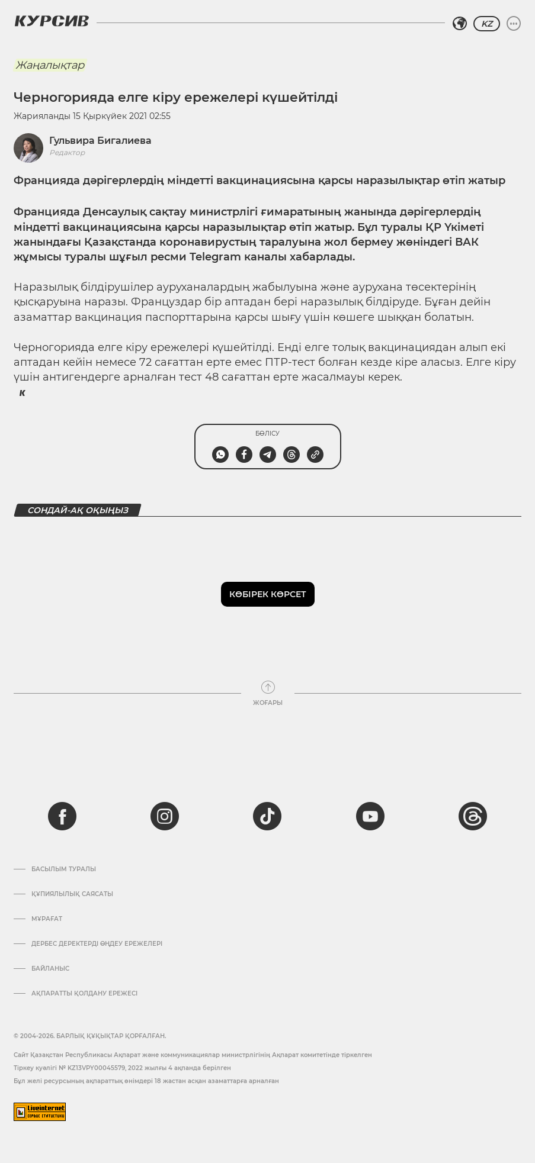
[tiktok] (267, 816)
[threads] (473, 816)
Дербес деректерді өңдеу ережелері (96, 944)
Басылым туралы (63, 869)
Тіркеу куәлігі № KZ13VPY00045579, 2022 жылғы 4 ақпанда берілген (122, 1068)
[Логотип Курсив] (51, 21)
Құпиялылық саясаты (72, 894)
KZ (486, 23)
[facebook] (62, 816)
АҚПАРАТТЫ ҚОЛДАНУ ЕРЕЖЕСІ (84, 993)
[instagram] (164, 816)
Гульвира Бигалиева (100, 140)
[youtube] (370, 816)
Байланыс (50, 968)
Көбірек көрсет (267, 594)
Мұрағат (46, 919)
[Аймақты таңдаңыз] (459, 23)
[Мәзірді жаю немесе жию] (513, 23)
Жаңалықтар (49, 65)
